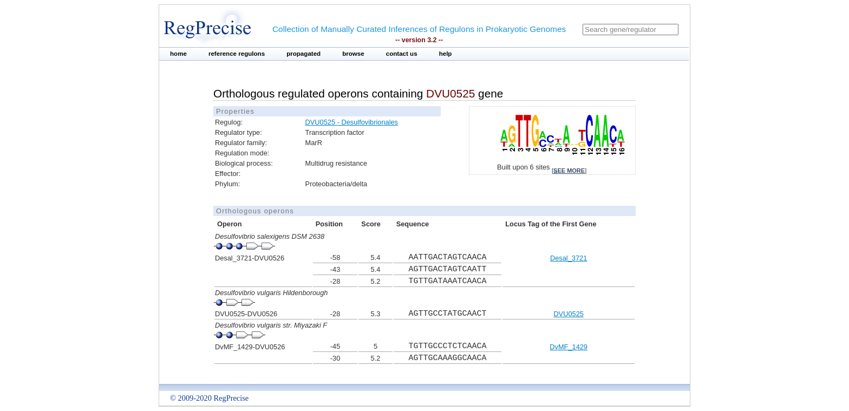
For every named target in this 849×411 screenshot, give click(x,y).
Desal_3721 (568, 258)
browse (353, 53)
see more (569, 170)
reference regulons (236, 53)
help (445, 53)
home (178, 53)
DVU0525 (568, 314)
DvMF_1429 (568, 347)
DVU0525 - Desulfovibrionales (351, 122)
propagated (303, 53)
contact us (401, 53)
